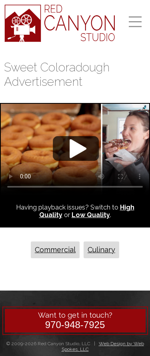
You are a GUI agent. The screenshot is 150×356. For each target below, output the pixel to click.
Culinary (101, 249)
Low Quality (91, 215)
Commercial (55, 249)
